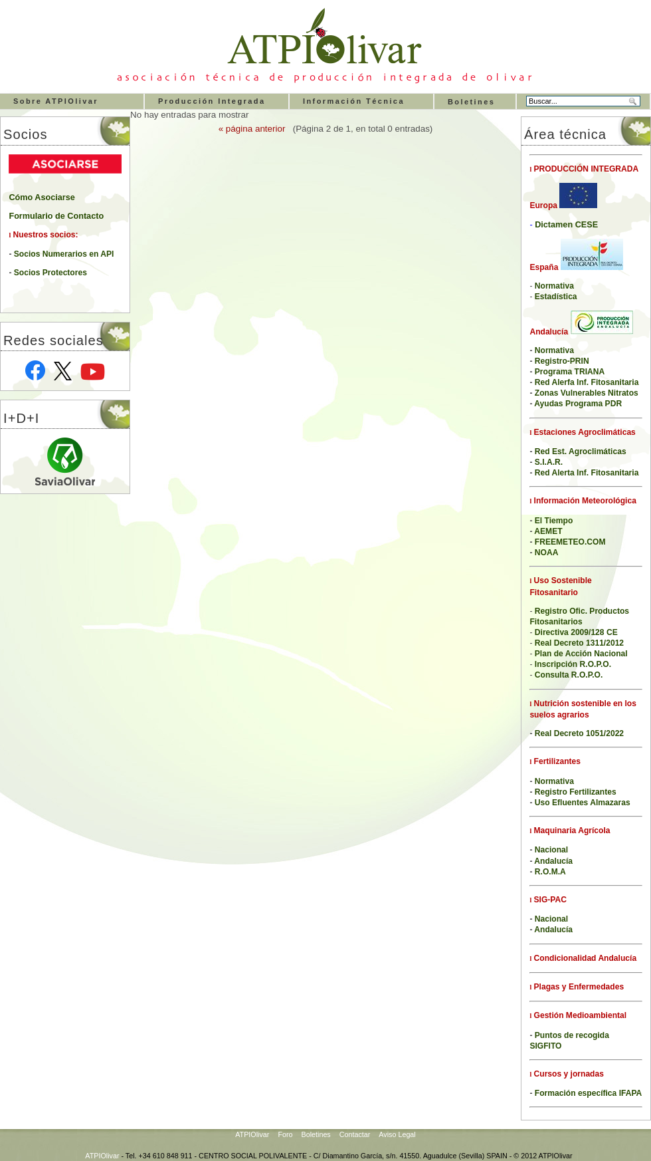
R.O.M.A (550, 871)
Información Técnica (354, 101)
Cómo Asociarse (41, 197)
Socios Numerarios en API (64, 254)
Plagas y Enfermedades (577, 986)
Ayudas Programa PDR (578, 403)
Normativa (554, 781)
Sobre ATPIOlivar (55, 101)
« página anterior (252, 129)
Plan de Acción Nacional (581, 653)
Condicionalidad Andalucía (583, 958)
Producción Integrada (211, 101)
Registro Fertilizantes (575, 792)
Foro (285, 1134)
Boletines (471, 102)
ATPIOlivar (252, 1134)
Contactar (355, 1134)
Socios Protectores (50, 272)
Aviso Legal (397, 1134)
